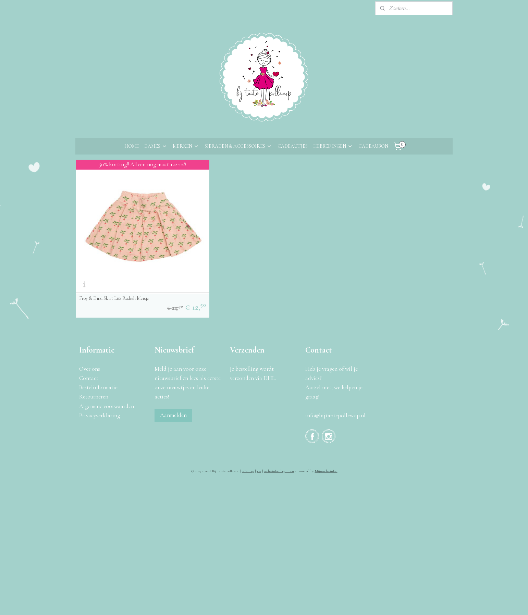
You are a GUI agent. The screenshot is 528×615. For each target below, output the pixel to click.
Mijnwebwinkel (326, 426)
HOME (131, 146)
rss (259, 426)
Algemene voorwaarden (106, 361)
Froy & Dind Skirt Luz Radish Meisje (113, 253)
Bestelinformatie (98, 342)
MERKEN (186, 146)
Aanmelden (173, 369)
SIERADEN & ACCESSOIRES (238, 146)
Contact (88, 333)
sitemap (248, 426)
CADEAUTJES (293, 146)
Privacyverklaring (99, 370)
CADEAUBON (373, 146)
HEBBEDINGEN (333, 146)
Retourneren (93, 351)
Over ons (89, 323)
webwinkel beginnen (279, 426)
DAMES (155, 146)
